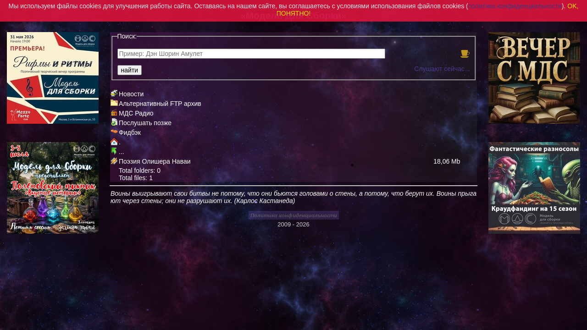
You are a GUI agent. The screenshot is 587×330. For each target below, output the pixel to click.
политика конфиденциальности (515, 6)
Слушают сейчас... (442, 68)
